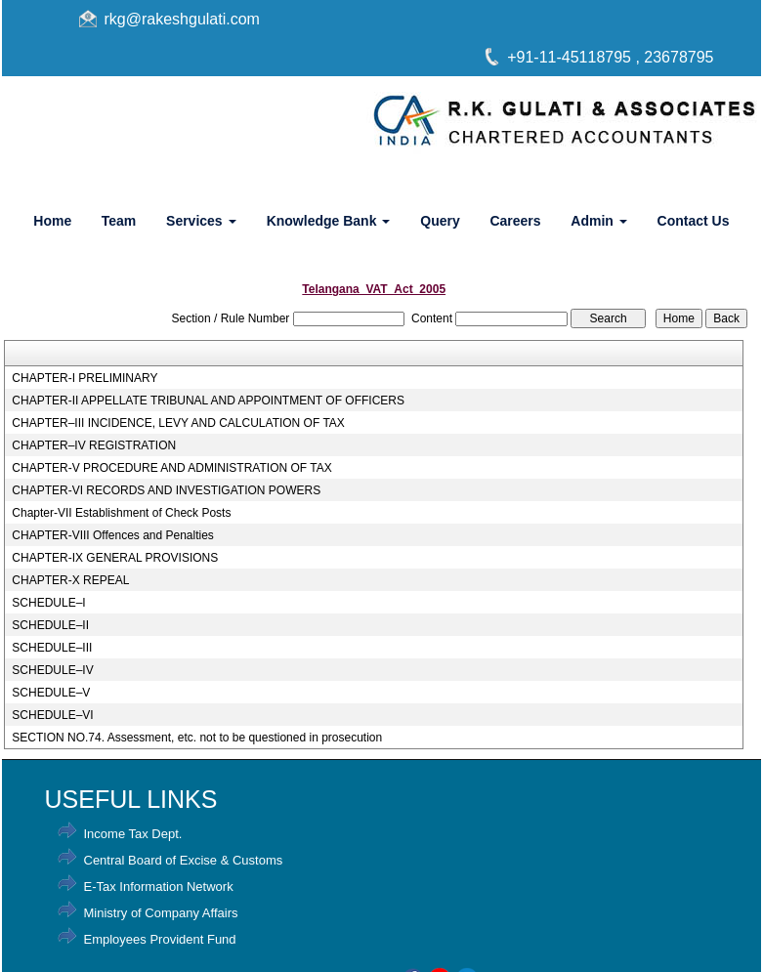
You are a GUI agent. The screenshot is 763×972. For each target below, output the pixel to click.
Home (52, 221)
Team (119, 221)
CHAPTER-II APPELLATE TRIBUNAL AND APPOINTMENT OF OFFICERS (208, 400)
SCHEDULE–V (51, 692)
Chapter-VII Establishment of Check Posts (121, 513)
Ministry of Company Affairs (161, 913)
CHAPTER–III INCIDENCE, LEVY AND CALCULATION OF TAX (178, 423)
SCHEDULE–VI (52, 715)
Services (201, 221)
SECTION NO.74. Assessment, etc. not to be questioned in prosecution (197, 737)
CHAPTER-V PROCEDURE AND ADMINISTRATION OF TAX (171, 468)
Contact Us (693, 221)
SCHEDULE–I (48, 603)
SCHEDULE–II (50, 625)
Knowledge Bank (329, 221)
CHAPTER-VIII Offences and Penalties (113, 535)
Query (439, 221)
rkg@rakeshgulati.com (182, 19)
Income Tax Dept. (133, 833)
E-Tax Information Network (158, 886)
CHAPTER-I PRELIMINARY (84, 378)
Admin (598, 221)
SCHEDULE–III (52, 648)
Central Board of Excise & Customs (183, 860)
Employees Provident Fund (160, 939)
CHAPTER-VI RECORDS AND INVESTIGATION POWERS (166, 490)
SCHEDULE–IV (52, 670)
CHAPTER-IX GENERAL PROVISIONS (115, 558)
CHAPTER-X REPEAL (70, 580)
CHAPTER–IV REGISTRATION (94, 445)
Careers (514, 221)
